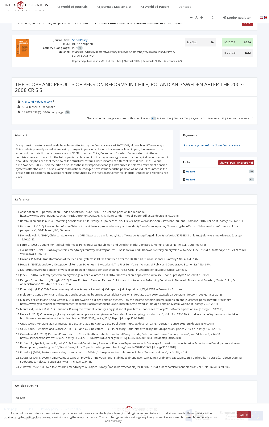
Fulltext (190, 171)
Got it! (244, 415)
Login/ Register (237, 17)
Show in (236, 162)
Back (247, 23)
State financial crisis (228, 145)
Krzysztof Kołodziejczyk (37, 101)
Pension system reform (199, 145)
